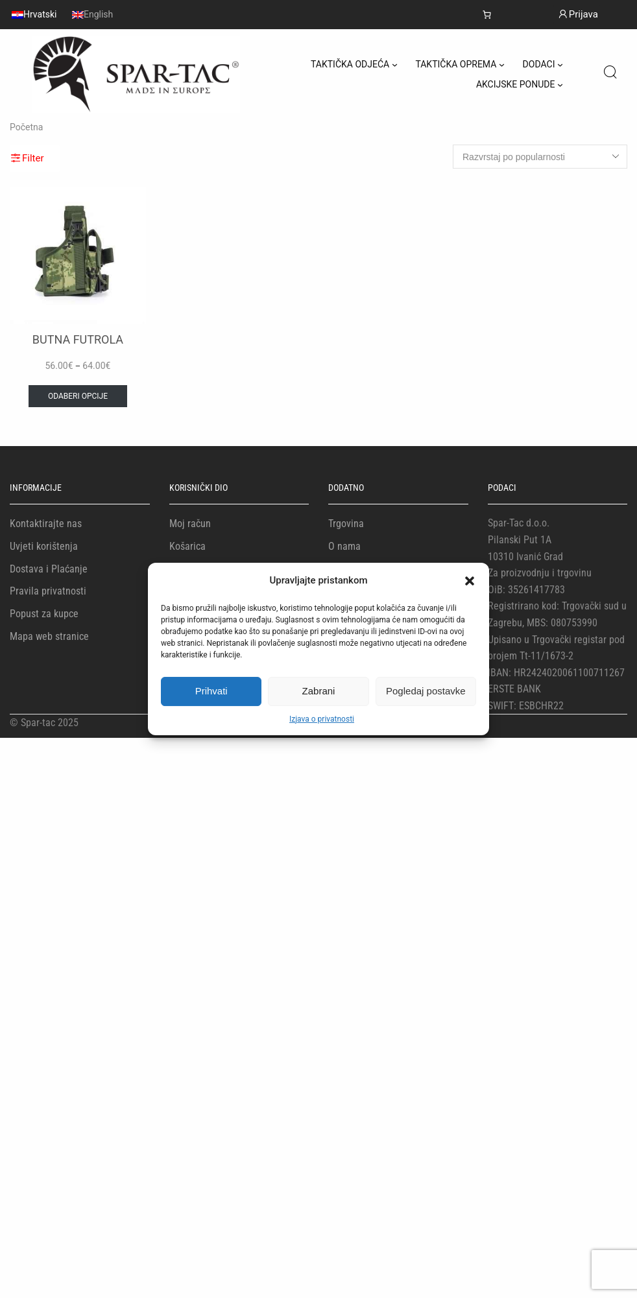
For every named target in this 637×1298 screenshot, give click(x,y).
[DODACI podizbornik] (560, 64)
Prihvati (211, 690)
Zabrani (318, 690)
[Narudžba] (540, 157)
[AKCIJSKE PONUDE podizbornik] (560, 85)
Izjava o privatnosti (321, 719)
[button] (469, 580)
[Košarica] (486, 14)
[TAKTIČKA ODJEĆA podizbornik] (395, 64)
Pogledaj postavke (426, 690)
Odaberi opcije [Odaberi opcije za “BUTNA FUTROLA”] (78, 396)
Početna (26, 127)
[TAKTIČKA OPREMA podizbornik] (502, 64)
